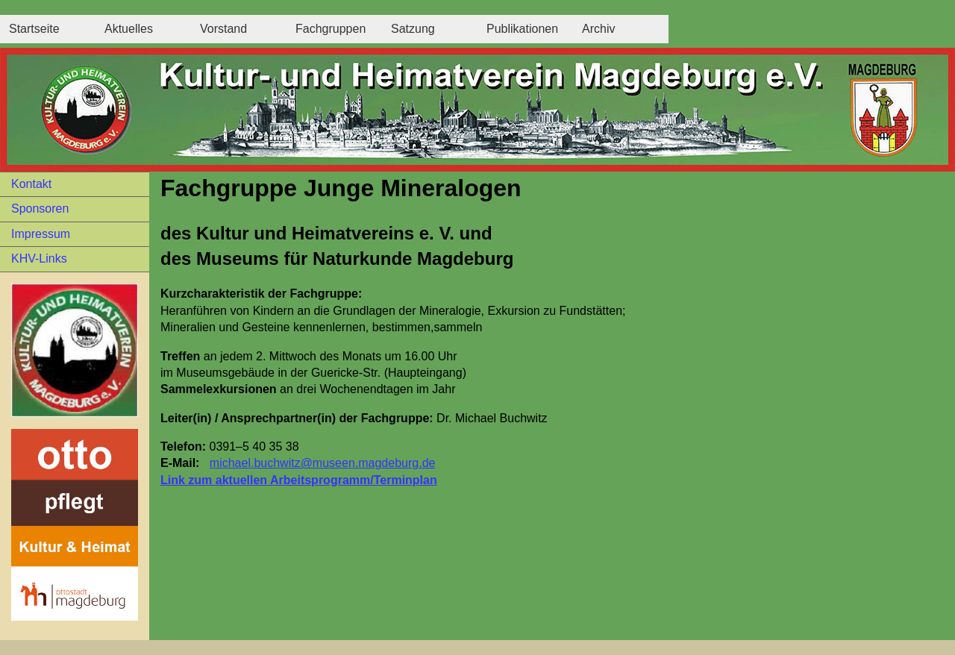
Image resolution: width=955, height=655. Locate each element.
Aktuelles (128, 28)
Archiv (598, 28)
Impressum (40, 234)
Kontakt (31, 184)
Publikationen (522, 28)
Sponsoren (40, 208)
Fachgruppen (330, 28)
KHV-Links (39, 258)
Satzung (413, 28)
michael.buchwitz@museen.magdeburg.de (323, 463)
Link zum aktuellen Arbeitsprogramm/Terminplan (298, 480)
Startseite (34, 28)
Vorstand (223, 28)
